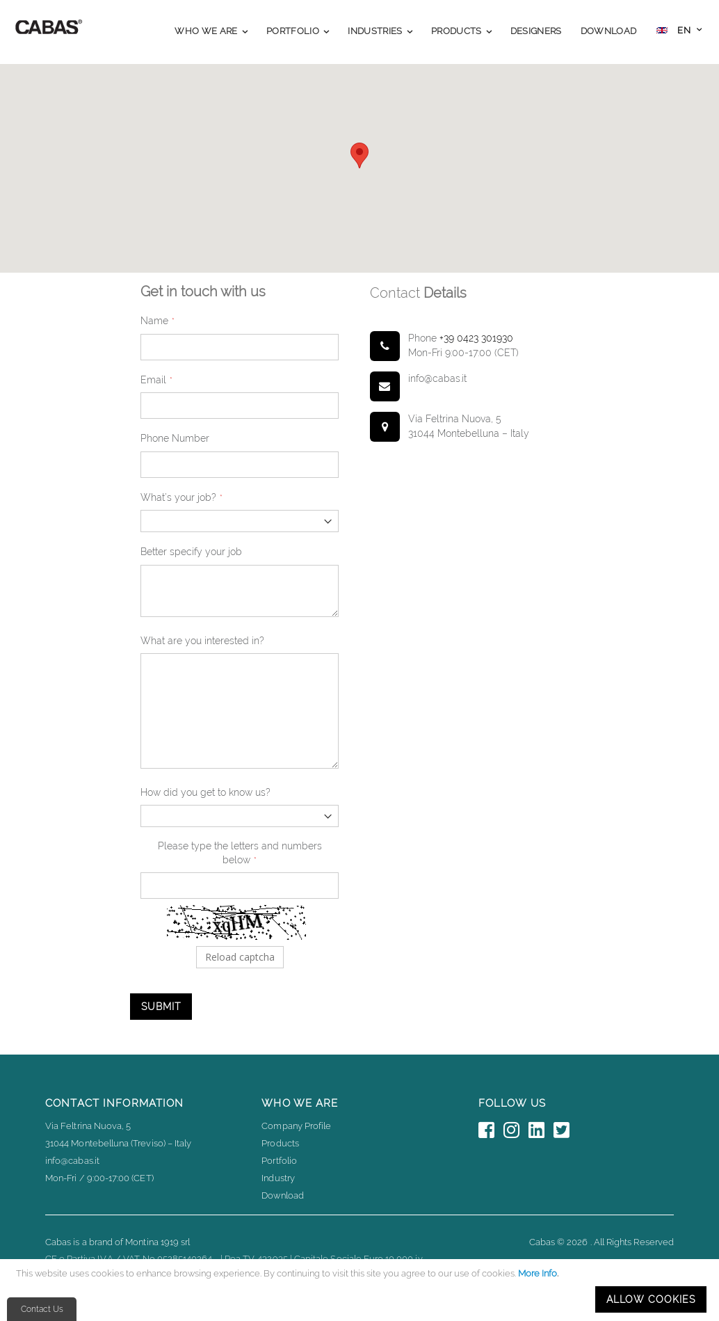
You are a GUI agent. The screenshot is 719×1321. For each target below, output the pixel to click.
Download (282, 1195)
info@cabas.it (72, 1160)
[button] (679, 31)
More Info (537, 1273)
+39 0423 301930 (476, 338)
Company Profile (296, 1126)
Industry (278, 1178)
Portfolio (279, 1160)
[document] (361, 1290)
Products (280, 1143)
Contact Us (42, 1309)
